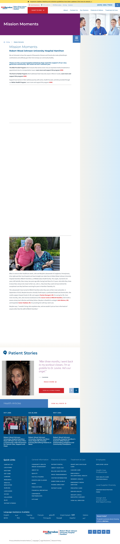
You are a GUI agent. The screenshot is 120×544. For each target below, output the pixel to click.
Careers (70, 5)
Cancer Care (75, 470)
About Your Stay (57, 467)
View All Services (77, 500)
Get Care (7, 473)
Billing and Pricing (58, 471)
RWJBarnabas (57, 5)
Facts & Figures (38, 476)
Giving (65, 5)
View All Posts (57, 403)
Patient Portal (57, 464)
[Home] (14, 8)
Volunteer (8, 497)
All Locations (45, 5)
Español (72, 518)
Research (7, 479)
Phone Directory (58, 484)
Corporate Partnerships (37, 495)
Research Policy (56, 540)
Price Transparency (59, 474)
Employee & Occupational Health (79, 474)
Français (41, 515)
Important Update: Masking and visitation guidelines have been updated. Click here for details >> (61, 1)
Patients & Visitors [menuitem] (97, 10)
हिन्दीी (73, 515)
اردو (84, 518)
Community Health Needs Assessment (39, 465)
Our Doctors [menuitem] (84, 10)
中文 (18, 518)
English (6, 515)
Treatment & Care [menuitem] (111, 10)
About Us (35, 470)
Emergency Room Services (77, 483)
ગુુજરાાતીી (51, 515)
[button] (117, 5)
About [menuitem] (66, 10)
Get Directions (34, 5)
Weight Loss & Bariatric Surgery (78, 496)
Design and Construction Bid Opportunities (103, 500)
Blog (6, 500)
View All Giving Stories (51, 390)
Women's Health (77, 479)
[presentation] (59, 372)
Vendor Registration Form (104, 491)
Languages (8, 491)
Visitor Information (59, 478)
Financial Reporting (40, 490)
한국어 (6, 518)
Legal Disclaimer (45, 540)
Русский (59, 518)
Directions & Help (58, 481)
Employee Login (102, 464)
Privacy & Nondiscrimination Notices (20, 540)
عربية (16, 515)
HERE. (51, 82)
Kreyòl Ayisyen (65, 515)
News (34, 483)
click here (105, 521)
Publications (37, 487)
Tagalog (29, 515)
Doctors (7, 470)
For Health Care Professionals (102, 478)
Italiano (85, 515)
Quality (35, 473)
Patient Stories (10, 503)
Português (47, 518)
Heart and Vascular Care (78, 465)
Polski (32, 518)
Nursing (7, 488)
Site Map (35, 499)
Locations (8, 467)
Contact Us (8, 464)
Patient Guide (56, 488)
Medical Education (8, 484)
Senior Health (76, 491)
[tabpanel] (18, 378)
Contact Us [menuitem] (74, 10)
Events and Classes (39, 480)
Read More (49, 382)
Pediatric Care (76, 488)
